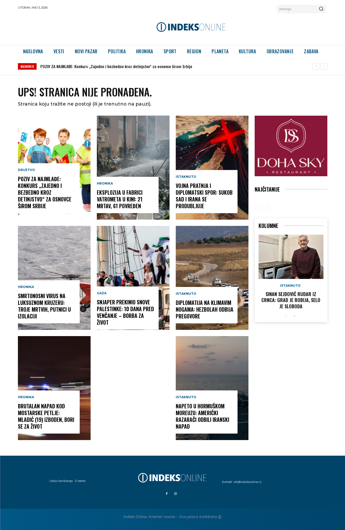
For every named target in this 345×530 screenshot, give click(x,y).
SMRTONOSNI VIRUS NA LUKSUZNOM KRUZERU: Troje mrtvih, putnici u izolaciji (44, 306)
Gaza (101, 293)
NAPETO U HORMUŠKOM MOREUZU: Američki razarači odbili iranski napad (202, 416)
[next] (324, 66)
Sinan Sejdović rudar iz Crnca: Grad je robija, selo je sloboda (290, 300)
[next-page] (294, 316)
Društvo (26, 170)
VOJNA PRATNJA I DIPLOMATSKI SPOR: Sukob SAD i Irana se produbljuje (204, 196)
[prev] (316, 66)
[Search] (321, 9)
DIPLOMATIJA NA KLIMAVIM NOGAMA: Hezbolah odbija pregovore (204, 309)
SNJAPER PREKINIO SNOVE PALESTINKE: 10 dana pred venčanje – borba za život (125, 312)
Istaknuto (186, 176)
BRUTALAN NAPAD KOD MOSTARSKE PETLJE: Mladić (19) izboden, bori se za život (46, 416)
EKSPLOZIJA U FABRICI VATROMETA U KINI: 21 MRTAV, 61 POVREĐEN (120, 199)
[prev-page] (258, 207)
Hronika (26, 287)
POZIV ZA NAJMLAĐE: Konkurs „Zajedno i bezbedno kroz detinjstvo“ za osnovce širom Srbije (116, 66)
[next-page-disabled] (266, 207)
